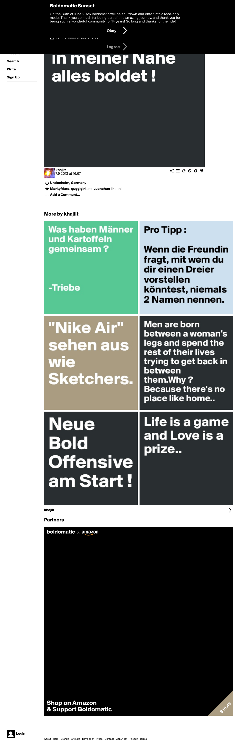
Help (56, 739)
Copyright (121, 739)
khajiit (61, 170)
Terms (143, 739)
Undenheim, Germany (68, 183)
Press (99, 739)
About (47, 739)
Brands (65, 739)
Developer (88, 739)
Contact (109, 739)
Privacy (133, 739)
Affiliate (75, 739)
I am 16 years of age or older (78, 37)
